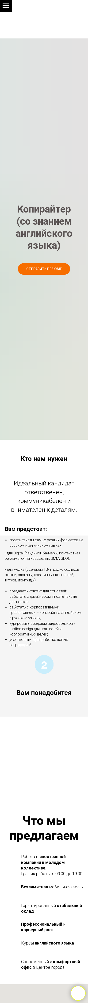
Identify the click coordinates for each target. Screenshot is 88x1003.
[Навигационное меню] (6, 5)
